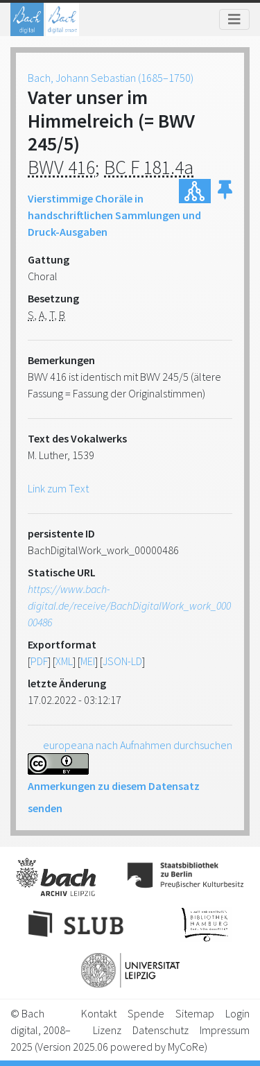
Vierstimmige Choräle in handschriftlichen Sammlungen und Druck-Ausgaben (114, 215)
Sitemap (194, 1013)
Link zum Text (58, 488)
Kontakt (98, 1013)
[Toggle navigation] (234, 19)
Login (237, 1013)
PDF (39, 661)
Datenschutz (160, 1030)
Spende (146, 1013)
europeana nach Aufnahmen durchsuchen (137, 745)
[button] (225, 191)
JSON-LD (122, 661)
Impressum (225, 1030)
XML (64, 661)
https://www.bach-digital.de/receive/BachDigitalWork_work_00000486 (129, 605)
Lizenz (107, 1030)
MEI (87, 661)
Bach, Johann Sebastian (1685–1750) (110, 78)
